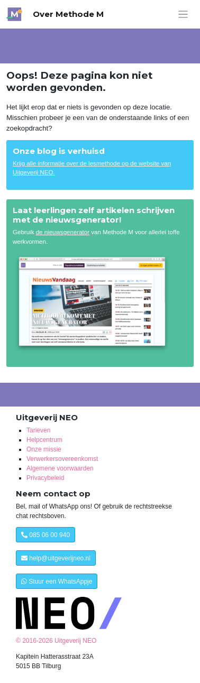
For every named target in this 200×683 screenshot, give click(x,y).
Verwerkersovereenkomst (62, 459)
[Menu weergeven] (183, 14)
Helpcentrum (44, 440)
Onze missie (43, 449)
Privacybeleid (45, 478)
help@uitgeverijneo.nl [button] (55, 558)
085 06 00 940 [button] (45, 535)
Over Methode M (68, 14)
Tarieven (38, 430)
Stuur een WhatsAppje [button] (56, 581)
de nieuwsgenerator (62, 232)
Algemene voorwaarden (60, 468)
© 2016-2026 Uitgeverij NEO (56, 640)
